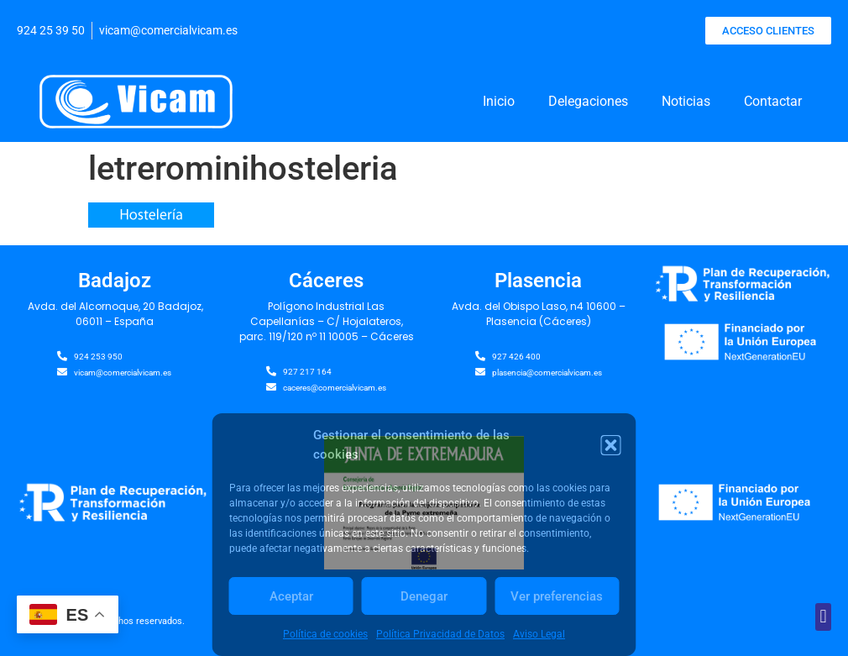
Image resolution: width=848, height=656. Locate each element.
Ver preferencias (556, 596)
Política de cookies (325, 634)
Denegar (424, 596)
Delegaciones (588, 101)
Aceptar (291, 596)
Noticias (686, 101)
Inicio (499, 101)
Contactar (773, 101)
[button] (611, 445)
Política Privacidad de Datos (440, 634)
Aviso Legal (539, 634)
